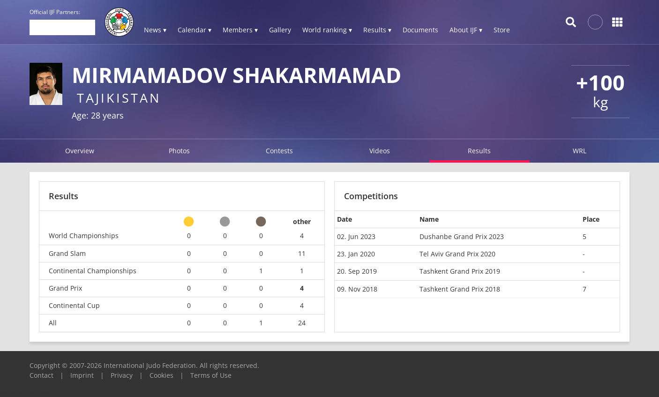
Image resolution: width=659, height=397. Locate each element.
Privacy (122, 375)
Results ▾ (377, 29)
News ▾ (155, 29)
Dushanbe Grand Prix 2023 (461, 236)
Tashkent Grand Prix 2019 (459, 271)
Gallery (280, 29)
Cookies (161, 375)
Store (502, 29)
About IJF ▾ (465, 29)
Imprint (82, 375)
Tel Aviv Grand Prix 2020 (457, 253)
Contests (279, 150)
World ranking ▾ (327, 29)
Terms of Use (211, 375)
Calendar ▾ (194, 29)
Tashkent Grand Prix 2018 (459, 289)
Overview (79, 150)
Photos (179, 150)
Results (479, 150)
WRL (579, 150)
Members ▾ (240, 29)
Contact (41, 375)
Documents (420, 29)
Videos (379, 150)
